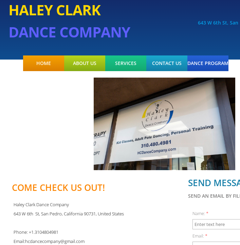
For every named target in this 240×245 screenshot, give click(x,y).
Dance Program (207, 63)
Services (125, 63)
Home (43, 63)
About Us (84, 63)
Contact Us (167, 63)
